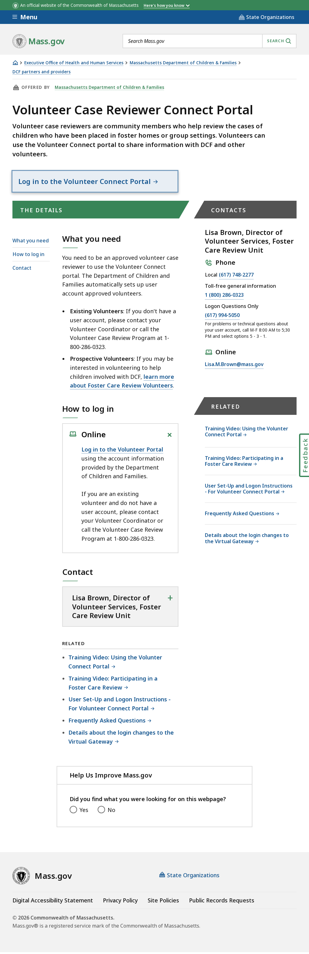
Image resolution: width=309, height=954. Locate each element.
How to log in (28, 256)
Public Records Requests (221, 902)
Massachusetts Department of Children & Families (183, 63)
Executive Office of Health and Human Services (73, 63)
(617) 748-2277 (236, 277)
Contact (21, 269)
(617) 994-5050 (222, 317)
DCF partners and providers (41, 72)
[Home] (15, 62)
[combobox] (209, 41)
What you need (30, 242)
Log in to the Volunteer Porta (121, 451)
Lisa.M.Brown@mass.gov (234, 366)
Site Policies (163, 902)
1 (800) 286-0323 (224, 297)
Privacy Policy (120, 902)
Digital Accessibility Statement (52, 902)
